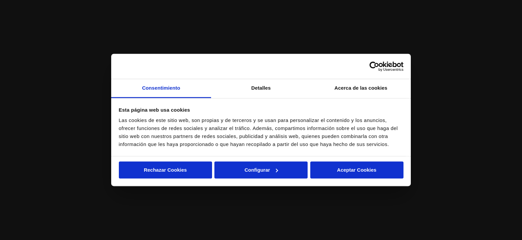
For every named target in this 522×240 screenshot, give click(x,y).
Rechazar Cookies (165, 170)
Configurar (261, 170)
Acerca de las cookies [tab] (361, 88)
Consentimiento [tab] (161, 88)
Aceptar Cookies (356, 170)
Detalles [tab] (261, 88)
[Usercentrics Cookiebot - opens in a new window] (374, 66)
